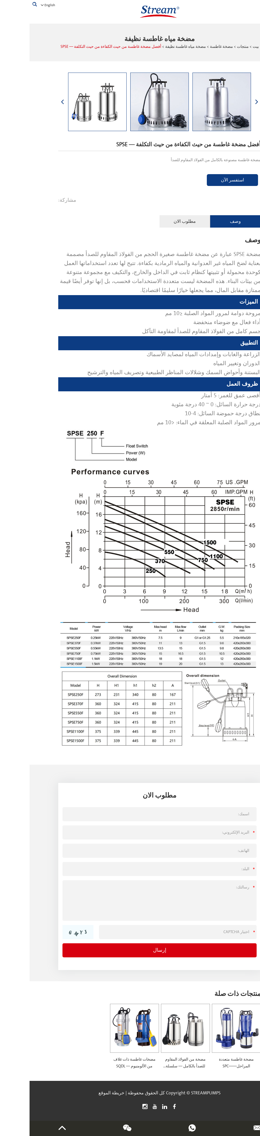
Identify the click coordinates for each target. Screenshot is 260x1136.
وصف (205, 221)
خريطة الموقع (82, 1092)
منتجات (213, 46)
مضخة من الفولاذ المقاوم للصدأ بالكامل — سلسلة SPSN (156, 1066)
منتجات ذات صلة (208, 994)
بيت (226, 46)
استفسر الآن (202, 180)
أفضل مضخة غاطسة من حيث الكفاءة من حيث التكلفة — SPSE (81, 46)
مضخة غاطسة (191, 46)
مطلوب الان (155, 221)
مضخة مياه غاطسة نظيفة (156, 46)
